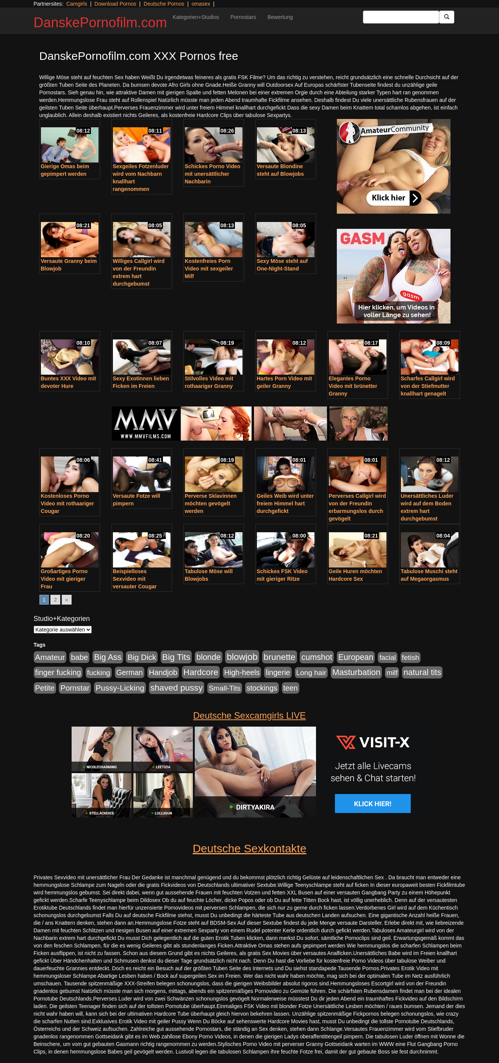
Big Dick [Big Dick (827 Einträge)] (141, 657)
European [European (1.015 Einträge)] (356, 657)
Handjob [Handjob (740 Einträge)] (163, 672)
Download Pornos (115, 4)
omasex (201, 4)
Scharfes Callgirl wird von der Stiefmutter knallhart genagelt (428, 386)
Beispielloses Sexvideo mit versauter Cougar (135, 578)
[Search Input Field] (401, 17)
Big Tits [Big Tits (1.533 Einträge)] (176, 657)
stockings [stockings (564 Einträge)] (262, 688)
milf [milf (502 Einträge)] (392, 673)
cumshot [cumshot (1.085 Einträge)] (316, 657)
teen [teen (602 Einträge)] (290, 688)
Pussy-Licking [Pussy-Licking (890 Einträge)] (119, 687)
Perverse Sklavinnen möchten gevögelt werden (211, 503)
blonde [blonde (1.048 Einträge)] (208, 657)
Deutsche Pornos (164, 4)
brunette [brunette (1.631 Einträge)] (280, 657)
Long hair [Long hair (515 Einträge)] (311, 673)
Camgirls (76, 4)
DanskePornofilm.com (100, 22)
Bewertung (280, 17)
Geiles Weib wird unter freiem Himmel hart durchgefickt (285, 503)
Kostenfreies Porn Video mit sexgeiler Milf (209, 268)
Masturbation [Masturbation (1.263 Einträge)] (356, 672)
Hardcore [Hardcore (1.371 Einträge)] (200, 672)
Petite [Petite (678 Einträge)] (45, 688)
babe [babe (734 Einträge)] (79, 657)
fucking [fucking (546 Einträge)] (98, 673)
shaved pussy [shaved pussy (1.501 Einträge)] (176, 688)
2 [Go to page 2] (55, 600)
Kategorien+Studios (196, 17)
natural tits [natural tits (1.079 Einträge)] (422, 672)
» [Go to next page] (66, 600)
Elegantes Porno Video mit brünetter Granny (353, 386)
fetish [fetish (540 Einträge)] (410, 657)
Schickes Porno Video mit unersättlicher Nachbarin (213, 173)
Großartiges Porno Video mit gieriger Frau (64, 578)
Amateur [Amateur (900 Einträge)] (50, 657)
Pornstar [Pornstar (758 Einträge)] (74, 688)
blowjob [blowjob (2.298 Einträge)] (242, 657)
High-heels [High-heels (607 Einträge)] (242, 672)
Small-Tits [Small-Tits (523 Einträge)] (225, 688)
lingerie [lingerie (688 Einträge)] (278, 672)
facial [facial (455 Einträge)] (387, 657)
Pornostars (243, 17)
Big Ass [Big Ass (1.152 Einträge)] (107, 657)
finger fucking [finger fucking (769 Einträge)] (58, 672)
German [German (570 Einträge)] (129, 672)
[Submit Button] (446, 17)
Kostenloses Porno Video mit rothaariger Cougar (67, 503)
